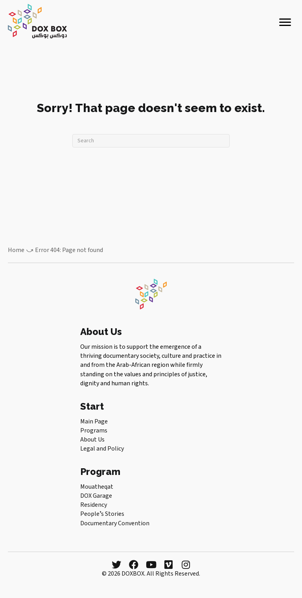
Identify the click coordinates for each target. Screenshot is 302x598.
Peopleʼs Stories (102, 514)
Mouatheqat (96, 486)
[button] (116, 564)
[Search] (151, 140)
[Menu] (285, 22)
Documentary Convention (114, 523)
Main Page (94, 421)
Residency (93, 504)
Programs (93, 430)
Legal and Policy (102, 448)
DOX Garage (96, 495)
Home (16, 250)
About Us (92, 439)
